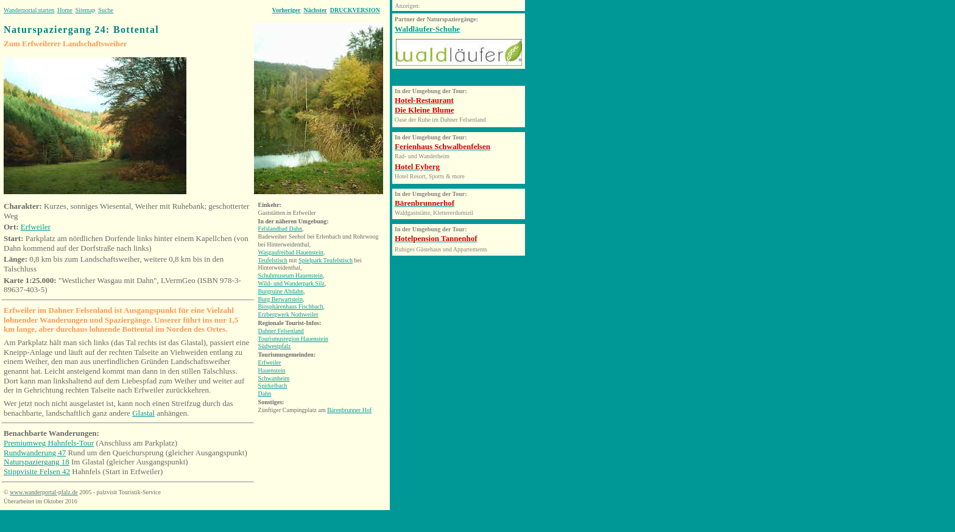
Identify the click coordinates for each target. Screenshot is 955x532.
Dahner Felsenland (281, 330)
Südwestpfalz (274, 346)
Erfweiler (36, 226)
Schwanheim (274, 378)
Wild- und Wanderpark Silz (291, 283)
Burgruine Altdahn (281, 291)
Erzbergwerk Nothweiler (288, 314)
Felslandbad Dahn (280, 228)
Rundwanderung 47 (35, 452)
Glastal (143, 413)
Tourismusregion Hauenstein (293, 338)
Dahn (265, 393)
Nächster (314, 10)
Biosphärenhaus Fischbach (290, 306)
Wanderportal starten (29, 10)
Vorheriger (286, 10)
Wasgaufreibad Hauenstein (290, 252)
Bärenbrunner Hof (349, 410)
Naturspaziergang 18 (36, 461)
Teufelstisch (272, 260)
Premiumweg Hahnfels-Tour (49, 442)
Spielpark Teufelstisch (325, 260)
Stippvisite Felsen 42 (37, 471)
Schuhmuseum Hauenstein (290, 275)
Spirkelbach (272, 385)
